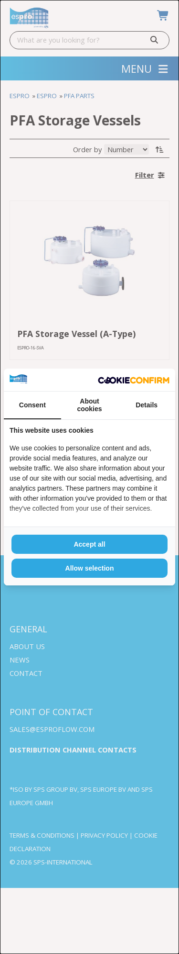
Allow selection (89, 568)
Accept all (89, 544)
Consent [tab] (32, 405)
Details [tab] (147, 405)
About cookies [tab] (89, 405)
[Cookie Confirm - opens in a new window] (133, 380)
